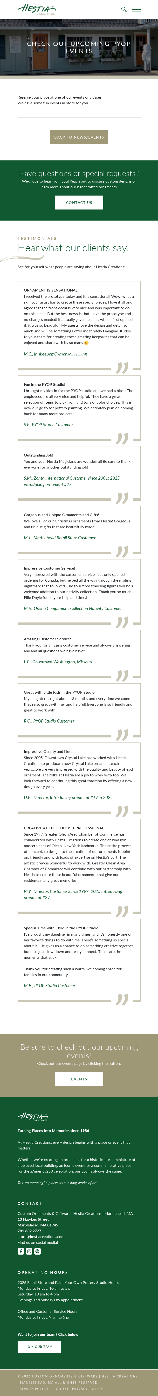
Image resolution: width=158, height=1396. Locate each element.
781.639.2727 (29, 1230)
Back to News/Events (79, 137)
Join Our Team (39, 1347)
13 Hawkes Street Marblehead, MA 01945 (38, 1222)
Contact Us (79, 202)
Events (79, 1078)
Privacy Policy (33, 1389)
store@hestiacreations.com (41, 1236)
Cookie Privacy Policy (79, 1389)
